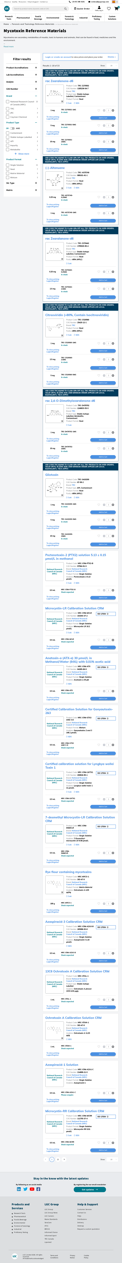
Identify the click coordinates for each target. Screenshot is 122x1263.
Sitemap (80, 1226)
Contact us (44, 2)
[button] (112, 110)
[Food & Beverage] (12, 1220)
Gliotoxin (51, 475)
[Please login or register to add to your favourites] (99, 110)
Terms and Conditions (54, 1256)
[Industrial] (12, 1229)
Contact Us (81, 1213)
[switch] (13, 128)
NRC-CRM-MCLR (85, 613)
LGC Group (49, 1209)
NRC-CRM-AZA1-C (86, 1069)
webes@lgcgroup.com (100, 2)
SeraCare (48, 1222)
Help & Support (33, 2)
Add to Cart (103, 118)
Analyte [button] (21, 81)
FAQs (79, 1216)
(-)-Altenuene (55, 168)
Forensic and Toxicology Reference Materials (33, 24)
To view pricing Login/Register (53, 118)
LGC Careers (49, 1216)
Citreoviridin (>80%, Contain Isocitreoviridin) (77, 315)
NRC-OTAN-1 (83, 1022)
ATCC (46, 1226)
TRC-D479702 (83, 405)
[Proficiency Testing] (12, 1233)
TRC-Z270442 (83, 243)
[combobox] (40, 8)
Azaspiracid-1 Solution (61, 1065)
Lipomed (48, 1242)
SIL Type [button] (21, 183)
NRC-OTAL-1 (83, 976)
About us (7, 2)
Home (6, 24)
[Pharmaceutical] (12, 1217)
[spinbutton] (108, 110)
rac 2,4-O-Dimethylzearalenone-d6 (70, 401)
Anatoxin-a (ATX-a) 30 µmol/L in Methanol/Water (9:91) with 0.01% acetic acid (77, 660)
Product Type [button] (21, 122)
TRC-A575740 (83, 172)
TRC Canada (49, 1239)
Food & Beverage (20, 1219)
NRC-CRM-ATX (84, 666)
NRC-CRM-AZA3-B (86, 926)
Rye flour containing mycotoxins (68, 872)
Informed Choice (51, 1232)
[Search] (65, 8)
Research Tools (19, 1213)
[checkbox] (7, 101)
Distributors (82, 1219)
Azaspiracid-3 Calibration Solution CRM (73, 922)
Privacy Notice (72, 1256)
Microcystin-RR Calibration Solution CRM (74, 1111)
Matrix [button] (21, 190)
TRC (73, 91)
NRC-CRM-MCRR (85, 1116)
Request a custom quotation (88, 1229)
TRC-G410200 (83, 479)
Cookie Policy (86, 1256)
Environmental (19, 1223)
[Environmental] (12, 1223)
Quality (14, 2)
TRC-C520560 (83, 320)
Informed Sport (51, 1235)
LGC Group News (51, 1213)
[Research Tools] (12, 1214)
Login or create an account (58, 57)
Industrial (17, 1229)
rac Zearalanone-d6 (59, 238)
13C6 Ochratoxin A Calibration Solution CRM (77, 971)
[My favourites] (109, 8)
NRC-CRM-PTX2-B (85, 563)
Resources (22, 2)
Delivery (80, 1222)
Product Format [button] (21, 159)
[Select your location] (114, 2)
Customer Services (84, 1209)
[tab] (22, 68)
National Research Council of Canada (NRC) (76, 570)
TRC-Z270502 (83, 86)
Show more (23, 153)
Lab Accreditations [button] (21, 74)
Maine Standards (51, 1219)
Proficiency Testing (21, 1232)
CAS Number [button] (21, 88)
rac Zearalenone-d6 (59, 81)
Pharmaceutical (20, 1216)
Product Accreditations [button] (21, 67)
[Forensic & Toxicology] (12, 1226)
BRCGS (47, 1229)
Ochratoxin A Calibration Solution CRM (73, 1018)
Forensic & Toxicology (22, 1226)
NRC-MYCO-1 (83, 877)
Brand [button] (21, 96)
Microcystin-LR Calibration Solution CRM (74, 608)
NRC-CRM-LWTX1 (85, 772)
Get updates (88, 1189)
